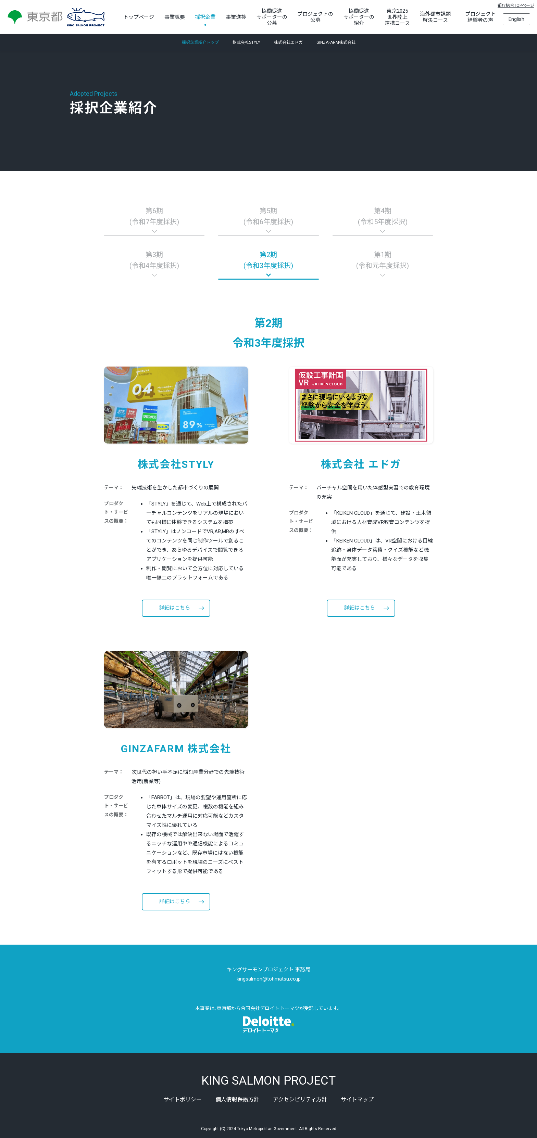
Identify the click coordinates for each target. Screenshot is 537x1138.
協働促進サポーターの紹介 (359, 17)
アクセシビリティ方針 (300, 1099)
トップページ (138, 17)
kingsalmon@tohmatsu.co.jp (269, 979)
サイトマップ (357, 1099)
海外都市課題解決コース (435, 17)
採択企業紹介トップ (200, 42)
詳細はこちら (174, 608)
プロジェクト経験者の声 (480, 17)
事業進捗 (236, 17)
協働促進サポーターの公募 (272, 17)
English (516, 19)
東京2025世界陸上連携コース (397, 17)
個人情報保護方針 (237, 1099)
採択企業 (205, 17)
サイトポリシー (182, 1099)
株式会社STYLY (246, 42)
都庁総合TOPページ (516, 5)
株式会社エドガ (288, 42)
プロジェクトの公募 (315, 17)
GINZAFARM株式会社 (335, 42)
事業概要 (174, 17)
